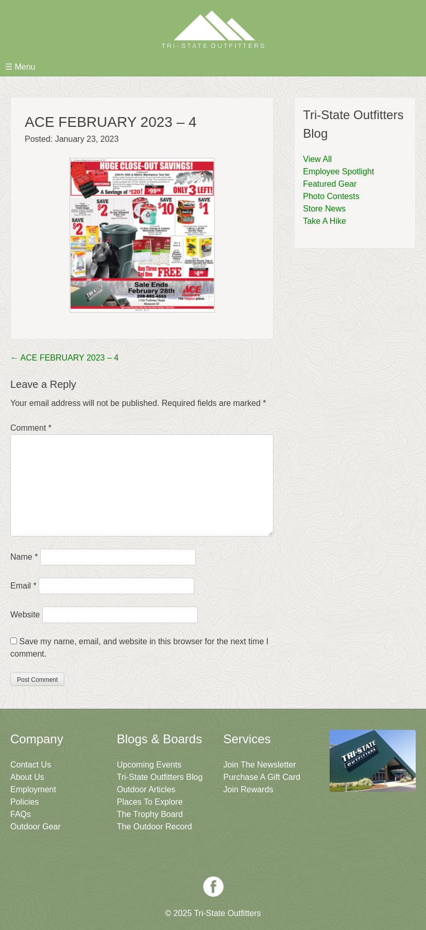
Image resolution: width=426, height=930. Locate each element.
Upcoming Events (149, 764)
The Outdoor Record (154, 826)
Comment (31, 427)
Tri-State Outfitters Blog (160, 777)
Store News (324, 208)
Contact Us (30, 764)
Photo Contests (331, 196)
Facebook (213, 886)
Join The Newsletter (260, 764)
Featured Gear (329, 184)
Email (23, 585)
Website (25, 614)
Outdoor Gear (35, 826)
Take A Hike (324, 221)
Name (24, 556)
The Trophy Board (150, 814)
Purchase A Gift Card (262, 777)
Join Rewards (249, 789)
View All (317, 159)
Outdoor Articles (146, 789)
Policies (24, 801)
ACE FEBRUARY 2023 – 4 (64, 357)
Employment (33, 789)
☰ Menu (20, 66)
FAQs (20, 814)
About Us (27, 777)
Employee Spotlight (338, 171)
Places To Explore (150, 801)
